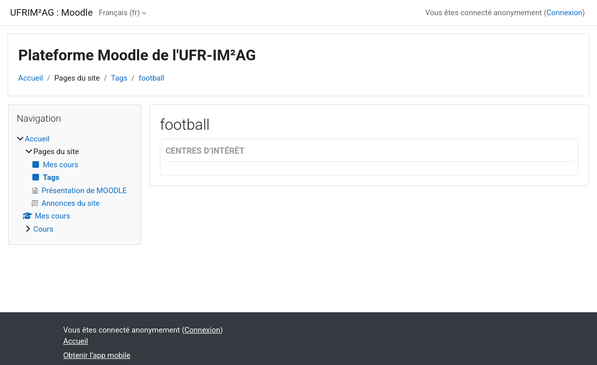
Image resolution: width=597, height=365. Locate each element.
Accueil (30, 78)
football (151, 78)
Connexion (564, 12)
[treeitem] (75, 184)
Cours (43, 229)
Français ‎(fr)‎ (119, 12)
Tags (119, 78)
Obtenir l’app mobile (97, 355)
